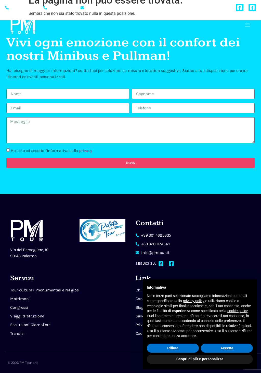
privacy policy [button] (193, 301)
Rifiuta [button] (172, 348)
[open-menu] (248, 25)
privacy (85, 150)
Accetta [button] (226, 348)
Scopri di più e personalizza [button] (199, 359)
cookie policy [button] (237, 311)
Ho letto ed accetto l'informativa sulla (51, 150)
